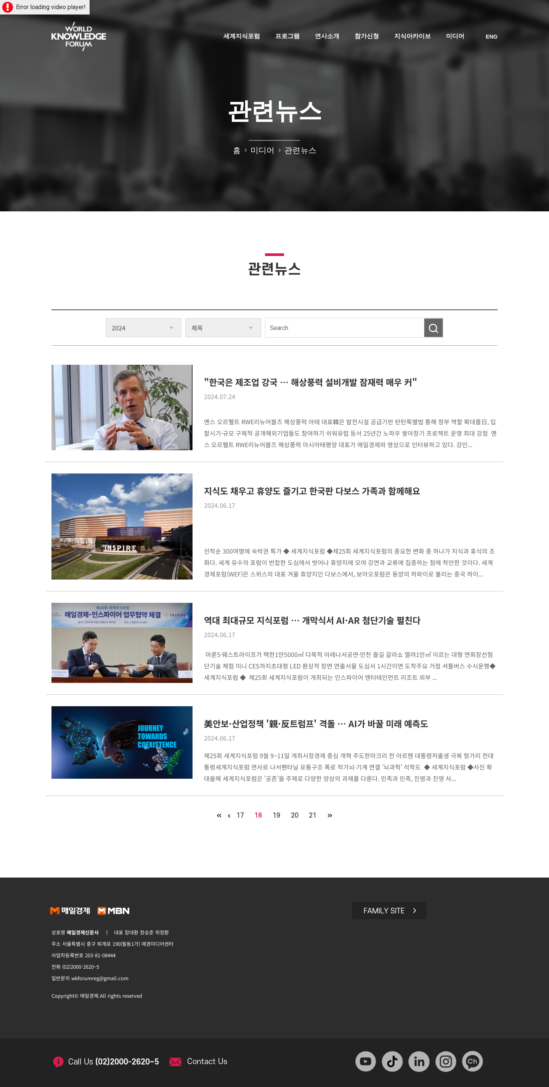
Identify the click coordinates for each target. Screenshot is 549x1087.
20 (296, 815)
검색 (433, 327)
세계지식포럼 (242, 37)
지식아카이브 (413, 37)
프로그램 (288, 37)
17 (237, 815)
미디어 (455, 37)
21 (315, 815)
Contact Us (210, 1059)
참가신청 (367, 37)
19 (276, 815)
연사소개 (327, 37)
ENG (492, 37)
